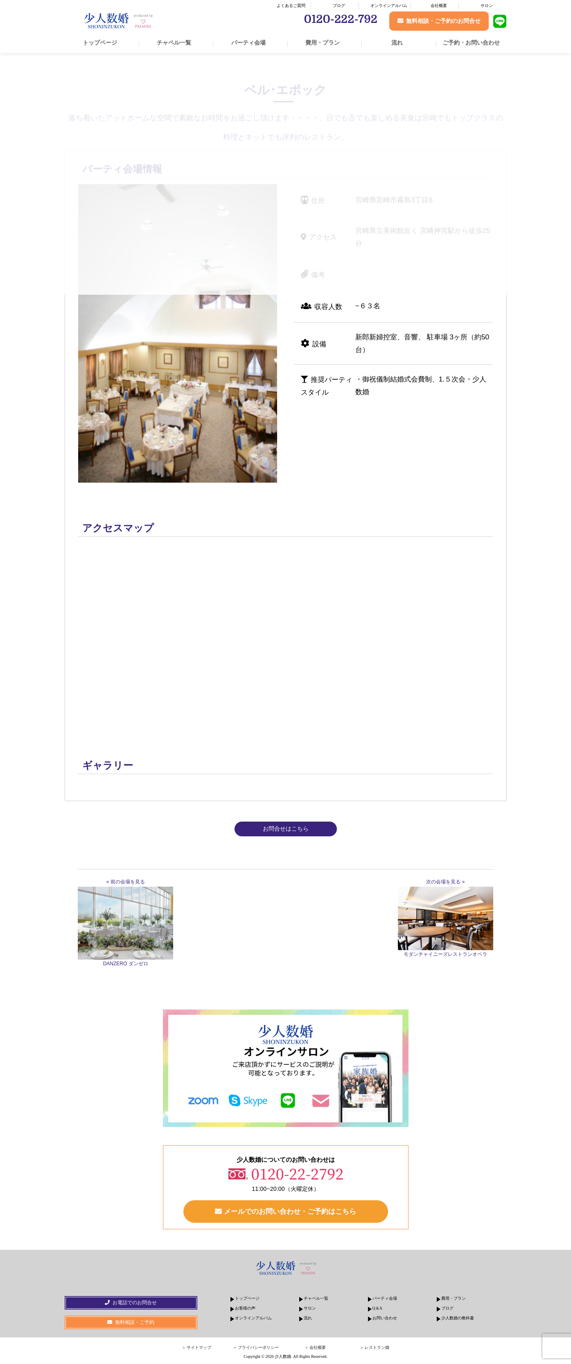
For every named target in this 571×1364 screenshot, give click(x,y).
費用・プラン (322, 42)
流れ (397, 42)
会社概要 (439, 5)
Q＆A (377, 1308)
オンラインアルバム (388, 5)
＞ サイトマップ (197, 1348)
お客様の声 (245, 1308)
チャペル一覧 (174, 42)
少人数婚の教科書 (457, 1318)
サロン (487, 5)
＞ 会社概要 (315, 1348)
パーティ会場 (248, 42)
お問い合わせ (384, 1318)
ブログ (339, 5)
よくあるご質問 (291, 5)
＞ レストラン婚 (375, 1348)
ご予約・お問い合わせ (471, 42)
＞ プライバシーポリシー (256, 1348)
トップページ (100, 42)
